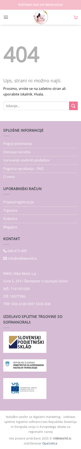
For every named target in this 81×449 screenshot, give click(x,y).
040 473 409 (17, 251)
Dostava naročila (17, 152)
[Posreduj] (73, 106)
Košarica (10, 218)
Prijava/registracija (18, 202)
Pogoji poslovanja (17, 143)
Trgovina (10, 210)
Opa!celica (49, 443)
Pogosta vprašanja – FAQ (23, 168)
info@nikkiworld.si (22, 258)
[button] (5, 17)
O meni (9, 176)
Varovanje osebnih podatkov (26, 160)
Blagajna (10, 227)
